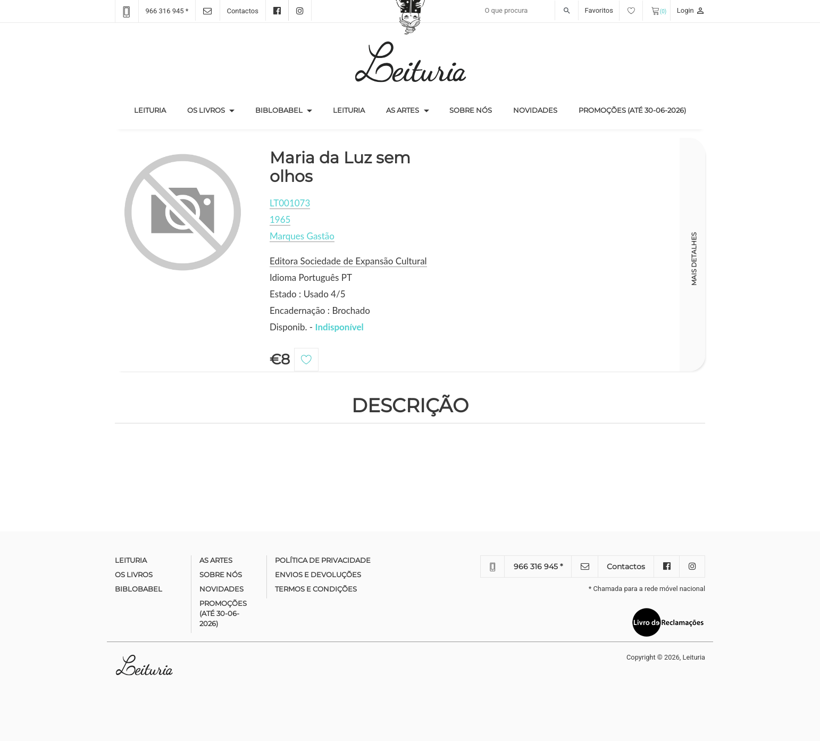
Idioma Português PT (311, 277)
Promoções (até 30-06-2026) (632, 110)
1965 (280, 219)
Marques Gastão (302, 236)
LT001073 (290, 203)
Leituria (155, 109)
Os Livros (206, 110)
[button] (231, 110)
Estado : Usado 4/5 (308, 293)
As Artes (402, 110)
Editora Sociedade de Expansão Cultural (348, 261)
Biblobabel (279, 110)
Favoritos (614, 10)
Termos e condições (316, 589)
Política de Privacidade (323, 560)
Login (691, 10)
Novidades (535, 110)
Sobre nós (470, 110)
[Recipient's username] (529, 11)
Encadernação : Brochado (320, 310)
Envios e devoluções (318, 574)
